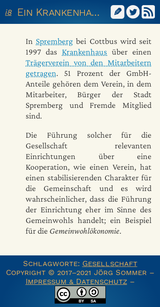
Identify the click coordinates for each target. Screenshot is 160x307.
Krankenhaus (84, 51)
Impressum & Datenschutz (76, 281)
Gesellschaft (109, 263)
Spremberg (54, 41)
